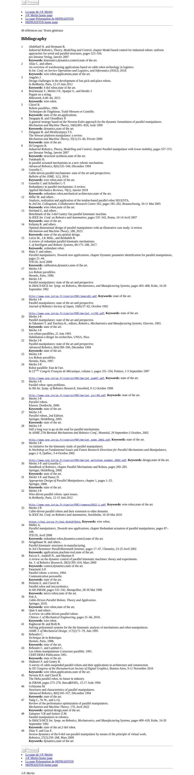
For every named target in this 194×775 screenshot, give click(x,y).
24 (22, 364)
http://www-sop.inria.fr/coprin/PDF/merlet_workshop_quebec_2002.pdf (77, 460)
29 (22, 443)
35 (22, 542)
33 (22, 507)
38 (22, 583)
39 (22, 596)
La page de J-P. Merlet (39, 11)
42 (22, 634)
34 (22, 525)
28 (22, 425)
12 (22, 197)
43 (22, 648)
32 (22, 490)
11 (22, 183)
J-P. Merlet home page (38, 15)
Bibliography (34, 38)
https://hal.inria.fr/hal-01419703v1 (55, 521)
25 (22, 381)
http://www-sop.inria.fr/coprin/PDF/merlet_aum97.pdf (66, 378)
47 (22, 700)
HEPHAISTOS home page (41, 22)
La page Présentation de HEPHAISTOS (49, 18)
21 (22, 330)
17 (22, 268)
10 (22, 169)
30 (22, 463)
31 (22, 477)
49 (22, 730)
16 (22, 251)
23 (22, 354)
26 (22, 398)
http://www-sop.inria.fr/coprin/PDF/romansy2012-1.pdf (67, 504)
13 (22, 210)
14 (22, 224)
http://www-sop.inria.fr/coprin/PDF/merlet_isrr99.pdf (67, 395)
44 (22, 661)
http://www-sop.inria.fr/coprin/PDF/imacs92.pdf (63, 296)
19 (22, 299)
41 (22, 624)
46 (22, 686)
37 (22, 569)
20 (22, 316)
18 (22, 279)
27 (22, 412)
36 (22, 555)
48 (22, 713)
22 (22, 340)
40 (22, 610)
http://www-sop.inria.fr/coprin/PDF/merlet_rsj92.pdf (66, 313)
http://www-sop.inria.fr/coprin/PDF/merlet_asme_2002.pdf (69, 439)
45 (22, 675)
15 (22, 238)
